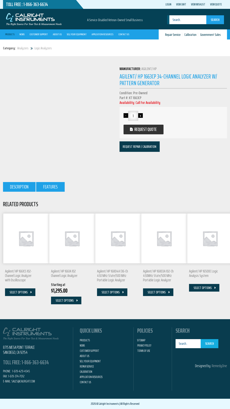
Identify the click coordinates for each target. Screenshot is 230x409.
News (22, 34)
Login (168, 4)
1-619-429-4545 (20, 371)
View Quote (216, 4)
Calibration (190, 34)
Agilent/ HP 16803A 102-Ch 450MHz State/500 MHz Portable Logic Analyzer (158, 275)
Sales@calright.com (23, 381)
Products (9, 34)
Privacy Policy (144, 345)
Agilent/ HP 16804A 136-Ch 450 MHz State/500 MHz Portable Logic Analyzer (112, 275)
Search (215, 20)
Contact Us (123, 34)
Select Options (19, 292)
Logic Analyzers (43, 48)
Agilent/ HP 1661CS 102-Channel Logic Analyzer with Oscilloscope (18, 275)
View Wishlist (198, 4)
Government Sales (210, 34)
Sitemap (141, 340)
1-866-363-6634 (35, 4)
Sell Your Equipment (77, 34)
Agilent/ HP (149, 68)
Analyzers (23, 48)
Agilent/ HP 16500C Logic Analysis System (203, 273)
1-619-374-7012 (16, 376)
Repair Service (173, 34)
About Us (57, 34)
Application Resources (102, 34)
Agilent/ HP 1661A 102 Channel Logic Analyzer (64, 273)
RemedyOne (219, 365)
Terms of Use (143, 350)
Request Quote (145, 129)
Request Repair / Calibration (139, 146)
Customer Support (39, 34)
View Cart (181, 4)
